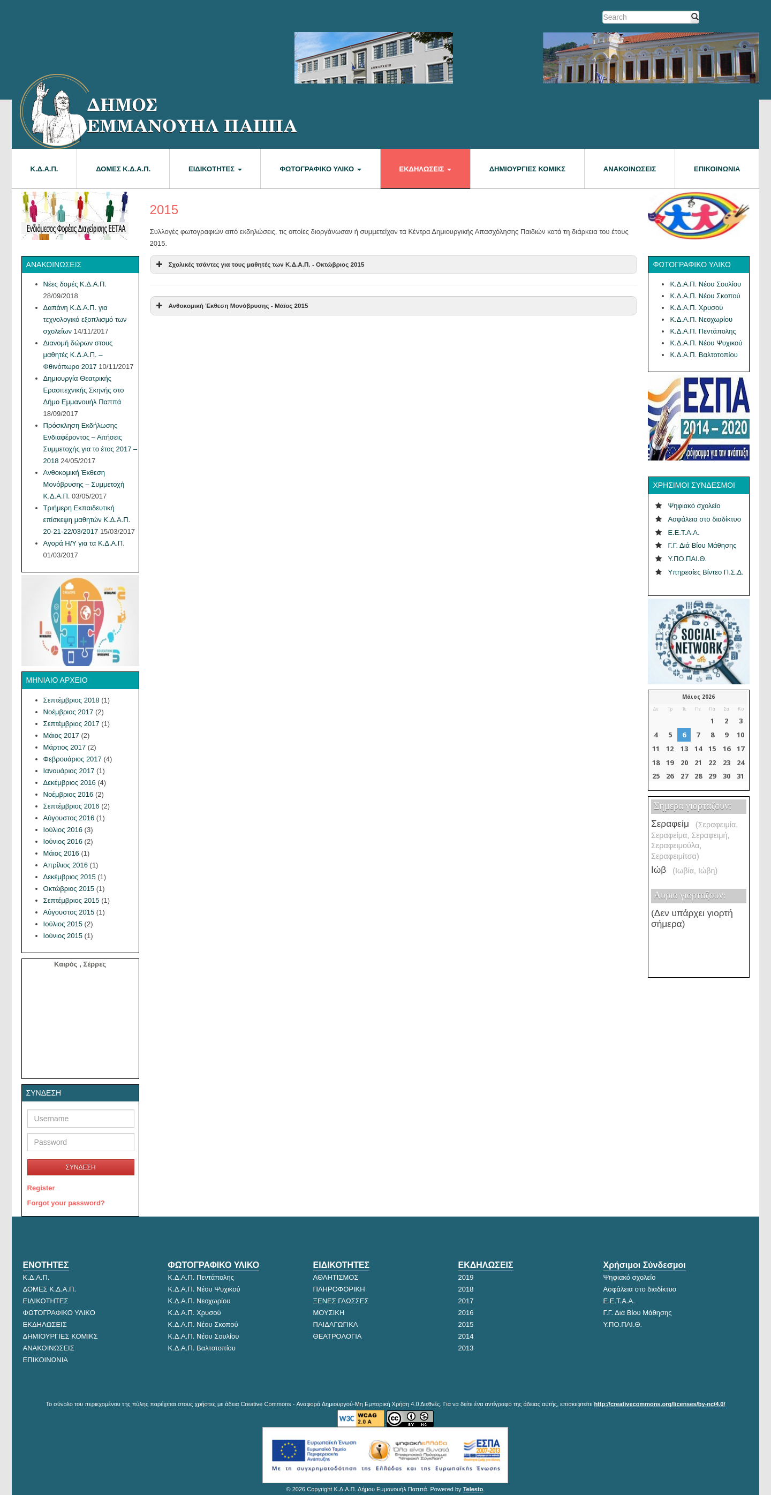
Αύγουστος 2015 (69, 912)
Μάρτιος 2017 (64, 747)
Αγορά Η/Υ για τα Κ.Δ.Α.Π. (84, 543)
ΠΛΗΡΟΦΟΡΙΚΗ (339, 1289)
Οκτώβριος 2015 (69, 889)
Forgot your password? (66, 1203)
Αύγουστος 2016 (69, 818)
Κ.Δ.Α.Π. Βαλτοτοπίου (703, 355)
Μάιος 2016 (61, 853)
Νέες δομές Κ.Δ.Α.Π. (75, 284)
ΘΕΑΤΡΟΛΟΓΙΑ (337, 1336)
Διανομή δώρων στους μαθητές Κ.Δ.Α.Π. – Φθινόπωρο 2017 (78, 355)
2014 (466, 1336)
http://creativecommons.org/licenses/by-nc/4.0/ (659, 1404)
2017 (466, 1301)
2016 (466, 1313)
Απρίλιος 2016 (65, 865)
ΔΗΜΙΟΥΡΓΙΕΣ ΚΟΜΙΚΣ (60, 1336)
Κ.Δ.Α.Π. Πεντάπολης (703, 331)
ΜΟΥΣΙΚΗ (329, 1313)
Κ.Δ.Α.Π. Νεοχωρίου (701, 319)
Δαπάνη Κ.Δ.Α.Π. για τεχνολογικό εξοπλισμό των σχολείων (85, 319)
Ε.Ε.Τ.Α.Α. (683, 532)
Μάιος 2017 (61, 735)
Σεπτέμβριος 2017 (71, 724)
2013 (466, 1348)
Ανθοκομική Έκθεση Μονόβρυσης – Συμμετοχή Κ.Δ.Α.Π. (84, 484)
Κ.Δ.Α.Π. (44, 169)
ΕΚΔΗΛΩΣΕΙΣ (425, 169)
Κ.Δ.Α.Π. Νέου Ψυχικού (706, 343)
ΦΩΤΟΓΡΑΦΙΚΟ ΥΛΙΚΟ (320, 169)
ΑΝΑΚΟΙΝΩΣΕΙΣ (629, 169)
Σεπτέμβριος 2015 (71, 900)
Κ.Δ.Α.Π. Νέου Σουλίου (705, 284)
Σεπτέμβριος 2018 (71, 700)
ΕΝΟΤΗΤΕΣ (46, 1265)
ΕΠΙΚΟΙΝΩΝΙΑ (717, 169)
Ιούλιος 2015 (62, 924)
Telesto (473, 1489)
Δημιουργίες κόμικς (527, 169)
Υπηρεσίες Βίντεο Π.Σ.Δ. (705, 572)
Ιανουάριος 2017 (69, 771)
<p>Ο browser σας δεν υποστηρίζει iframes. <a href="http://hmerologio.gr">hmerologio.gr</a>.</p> (697, 735)
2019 (466, 1277)
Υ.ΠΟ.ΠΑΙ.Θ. (687, 559)
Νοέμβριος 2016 (68, 794)
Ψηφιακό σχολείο (694, 506)
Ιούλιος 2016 (62, 830)
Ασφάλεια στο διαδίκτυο (704, 519)
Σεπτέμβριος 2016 (71, 806)
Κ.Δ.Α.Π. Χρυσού (696, 308)
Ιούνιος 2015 (62, 936)
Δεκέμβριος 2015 (69, 877)
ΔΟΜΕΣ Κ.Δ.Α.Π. (123, 169)
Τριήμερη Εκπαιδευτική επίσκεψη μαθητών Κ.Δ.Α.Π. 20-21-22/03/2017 (87, 519)
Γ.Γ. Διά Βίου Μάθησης (702, 545)
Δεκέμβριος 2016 (69, 783)
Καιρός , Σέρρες (80, 964)
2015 (466, 1324)
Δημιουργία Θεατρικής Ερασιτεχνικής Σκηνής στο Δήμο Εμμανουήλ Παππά (83, 390)
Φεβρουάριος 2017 (72, 759)
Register (41, 1188)
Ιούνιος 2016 (62, 841)
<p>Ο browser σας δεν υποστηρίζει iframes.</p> (698, 885)
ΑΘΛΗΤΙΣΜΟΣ (336, 1277)
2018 (466, 1289)
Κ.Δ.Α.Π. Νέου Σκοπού (705, 296)
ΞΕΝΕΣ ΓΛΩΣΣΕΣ (341, 1301)
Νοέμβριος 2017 (68, 712)
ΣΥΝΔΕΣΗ (80, 1167)
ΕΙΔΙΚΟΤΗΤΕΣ (215, 169)
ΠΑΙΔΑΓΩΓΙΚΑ (335, 1324)
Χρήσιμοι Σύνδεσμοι (644, 1265)
